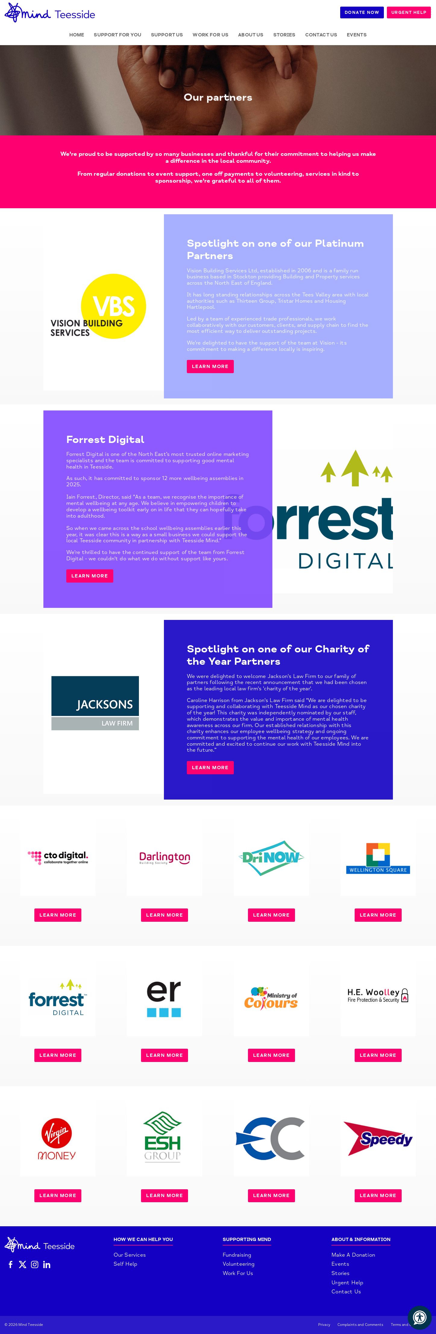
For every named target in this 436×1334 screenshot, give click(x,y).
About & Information (361, 1240)
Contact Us (321, 35)
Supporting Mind (247, 1240)
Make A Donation (353, 1255)
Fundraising (237, 1255)
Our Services (130, 1255)
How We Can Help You (143, 1240)
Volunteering (239, 1264)
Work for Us (210, 35)
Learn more (210, 367)
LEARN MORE (89, 576)
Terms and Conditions (409, 1325)
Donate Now (362, 12)
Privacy (324, 1325)
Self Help (126, 1264)
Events (357, 35)
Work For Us (238, 1273)
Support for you (117, 35)
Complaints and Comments (360, 1325)
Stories (284, 35)
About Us (250, 35)
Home (76, 35)
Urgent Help (409, 12)
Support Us (167, 35)
